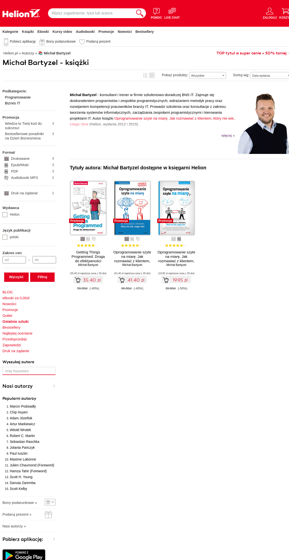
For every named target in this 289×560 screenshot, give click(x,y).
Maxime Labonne (23, 459)
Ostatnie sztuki (15, 321)
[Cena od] (14, 259)
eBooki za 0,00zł (15, 298)
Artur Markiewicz (22, 424)
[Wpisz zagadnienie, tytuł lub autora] (91, 13)
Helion (11, 214)
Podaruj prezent (98, 41)
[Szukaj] (140, 13)
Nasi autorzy (17, 386)
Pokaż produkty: (175, 75)
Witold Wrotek (20, 430)
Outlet (7, 315)
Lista (145, 75)
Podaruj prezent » (16, 514)
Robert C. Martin (22, 436)
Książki (28, 32)
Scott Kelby (18, 489)
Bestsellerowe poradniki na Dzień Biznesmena (29, 136)
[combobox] (207, 75)
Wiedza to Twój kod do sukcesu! (29, 125)
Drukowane (32, 158)
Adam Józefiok (21, 418)
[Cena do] (44, 259)
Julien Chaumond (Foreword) (32, 465)
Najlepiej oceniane (17, 333)
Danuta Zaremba (23, 483)
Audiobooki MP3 (32, 177)
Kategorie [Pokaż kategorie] (10, 32)
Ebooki (43, 32)
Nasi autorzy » (14, 526)
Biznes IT (12, 103)
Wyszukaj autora (18, 362)
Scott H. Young (21, 477)
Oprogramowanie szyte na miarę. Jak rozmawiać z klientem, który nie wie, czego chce (176, 261)
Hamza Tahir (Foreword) (28, 471)
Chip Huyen (19, 412)
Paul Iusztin (18, 453)
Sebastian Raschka (24, 442)
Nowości (125, 32)
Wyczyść (16, 277)
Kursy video (62, 32)
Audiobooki (85, 32)
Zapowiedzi (11, 345)
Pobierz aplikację (23, 41)
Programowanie (18, 97)
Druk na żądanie (32, 193)
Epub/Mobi (32, 165)
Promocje (106, 32)
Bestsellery (144, 32)
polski (10, 237)
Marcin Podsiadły (23, 406)
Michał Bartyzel (88, 265)
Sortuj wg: (241, 75)
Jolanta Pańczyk (22, 447)
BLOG (7, 292)
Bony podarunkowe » (19, 502)
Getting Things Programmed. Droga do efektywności (88, 256)
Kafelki (152, 75)
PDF (32, 171)
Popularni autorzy (19, 398)
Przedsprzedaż (14, 339)
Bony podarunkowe (61, 41)
